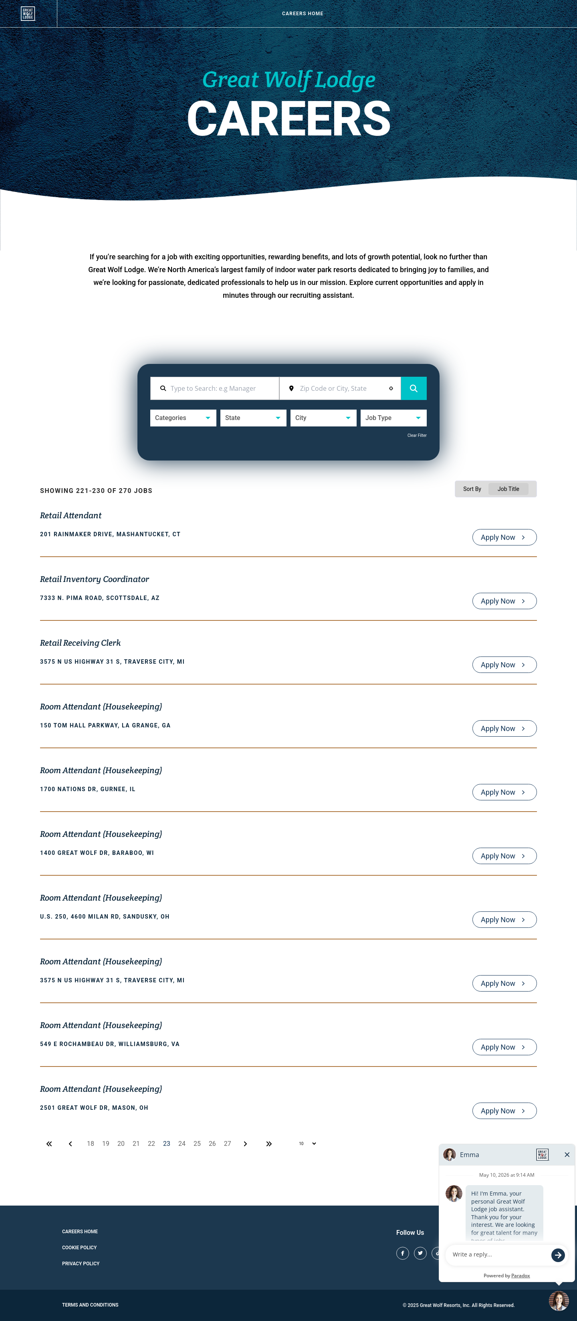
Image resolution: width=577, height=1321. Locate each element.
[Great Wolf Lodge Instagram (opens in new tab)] (455, 1253)
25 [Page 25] (197, 1143)
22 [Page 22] (151, 1143)
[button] (391, 388)
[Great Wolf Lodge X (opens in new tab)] (420, 1253)
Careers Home (302, 13)
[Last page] (269, 1144)
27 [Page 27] (227, 1143)
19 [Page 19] (105, 1143)
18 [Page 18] (90, 1143)
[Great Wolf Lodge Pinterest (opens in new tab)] (473, 1253)
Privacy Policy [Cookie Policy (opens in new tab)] (80, 1263)
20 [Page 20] (121, 1143)
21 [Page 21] (136, 1143)
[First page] (49, 1144)
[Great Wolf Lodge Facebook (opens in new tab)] (402, 1253)
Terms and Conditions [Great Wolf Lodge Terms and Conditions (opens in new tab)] (90, 1305)
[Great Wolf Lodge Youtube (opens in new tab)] (490, 1253)
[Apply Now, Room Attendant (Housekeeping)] (504, 728)
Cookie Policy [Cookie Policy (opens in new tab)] (79, 1247)
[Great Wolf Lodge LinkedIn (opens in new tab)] (508, 1253)
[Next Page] (246, 1144)
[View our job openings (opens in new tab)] (28, 13)
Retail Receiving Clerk (80, 643)
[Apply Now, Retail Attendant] (504, 537)
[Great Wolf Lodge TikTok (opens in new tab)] (438, 1253)
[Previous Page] (72, 1144)
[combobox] (345, 388)
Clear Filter (417, 435)
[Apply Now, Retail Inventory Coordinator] (504, 601)
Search (414, 388)
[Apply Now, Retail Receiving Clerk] (504, 664)
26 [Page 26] (212, 1143)
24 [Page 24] (182, 1143)
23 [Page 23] (166, 1143)
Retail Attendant (71, 516)
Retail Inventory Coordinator (94, 580)
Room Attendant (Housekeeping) (101, 707)
